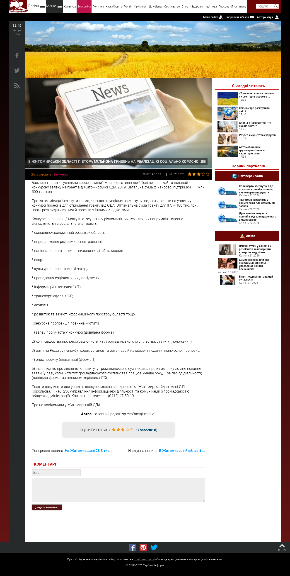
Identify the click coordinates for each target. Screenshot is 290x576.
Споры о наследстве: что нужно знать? (255, 124)
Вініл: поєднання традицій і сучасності (256, 278)
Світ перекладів (250, 176)
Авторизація (265, 17)
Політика (98, 6)
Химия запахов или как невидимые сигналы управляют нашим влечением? (254, 264)
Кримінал (140, 6)
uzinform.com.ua (144, 559)
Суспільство (172, 6)
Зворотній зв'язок (237, 17)
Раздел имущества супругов (257, 135)
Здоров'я (197, 6)
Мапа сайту (210, 17)
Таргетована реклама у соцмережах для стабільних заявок (257, 203)
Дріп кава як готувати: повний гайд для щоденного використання (257, 216)
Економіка (84, 6)
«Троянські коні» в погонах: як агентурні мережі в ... (257, 94)
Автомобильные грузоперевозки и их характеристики (252, 150)
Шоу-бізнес (155, 6)
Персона (224, 6)
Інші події (211, 6)
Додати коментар (46, 507)
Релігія (128, 6)
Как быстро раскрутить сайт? (254, 109)
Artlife (250, 236)
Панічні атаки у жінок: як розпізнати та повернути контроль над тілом (255, 249)
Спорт (186, 6)
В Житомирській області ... (182, 450)
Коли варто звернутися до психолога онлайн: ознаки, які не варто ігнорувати (256, 189)
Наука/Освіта (114, 6)
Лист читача (238, 6)
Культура (70, 6)
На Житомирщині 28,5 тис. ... (90, 450)
